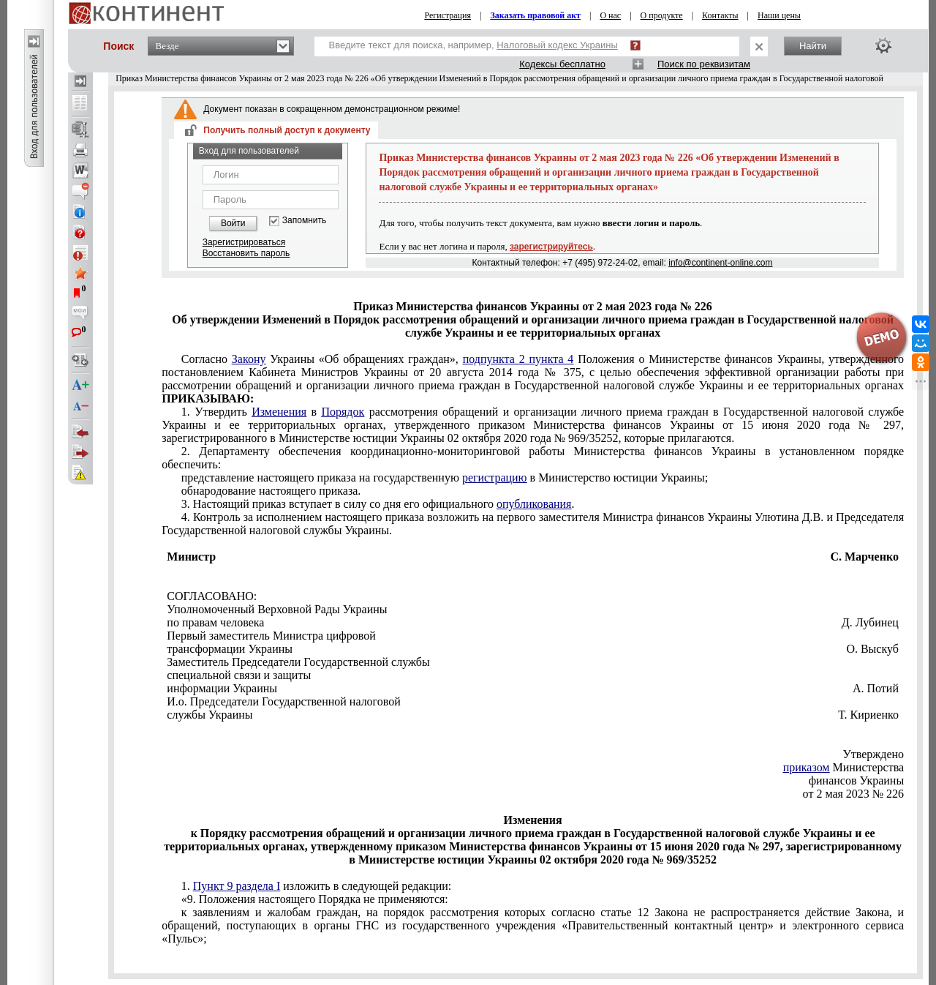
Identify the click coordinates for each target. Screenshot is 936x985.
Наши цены (779, 15)
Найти (812, 45)
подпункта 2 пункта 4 (518, 359)
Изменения (279, 411)
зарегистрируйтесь (551, 246)
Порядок (342, 411)
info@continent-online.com (720, 263)
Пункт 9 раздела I (236, 886)
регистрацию (494, 477)
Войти (233, 223)
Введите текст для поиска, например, (473, 45)
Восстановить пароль (246, 253)
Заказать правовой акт (535, 15)
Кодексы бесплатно (562, 64)
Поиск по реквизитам (703, 64)
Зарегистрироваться (244, 242)
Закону (249, 359)
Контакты (720, 15)
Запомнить (304, 220)
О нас (610, 15)
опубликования (534, 504)
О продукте (662, 15)
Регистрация (447, 15)
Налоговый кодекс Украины (557, 45)
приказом (806, 767)
